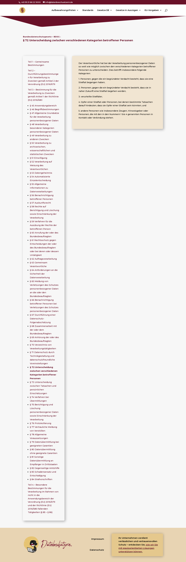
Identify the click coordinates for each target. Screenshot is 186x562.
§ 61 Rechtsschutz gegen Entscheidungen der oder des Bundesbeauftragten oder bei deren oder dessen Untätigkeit (44, 247)
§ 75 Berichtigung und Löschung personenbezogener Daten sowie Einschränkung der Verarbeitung (44, 412)
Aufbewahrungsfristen (64, 10)
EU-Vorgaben (152, 10)
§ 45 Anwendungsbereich (43, 105)
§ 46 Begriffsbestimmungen (44, 109)
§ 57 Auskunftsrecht (40, 203)
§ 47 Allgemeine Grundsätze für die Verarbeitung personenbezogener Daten (44, 117)
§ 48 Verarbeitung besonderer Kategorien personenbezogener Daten (44, 128)
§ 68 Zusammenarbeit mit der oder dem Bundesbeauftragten (43, 330)
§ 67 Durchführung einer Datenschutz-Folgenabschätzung (43, 319)
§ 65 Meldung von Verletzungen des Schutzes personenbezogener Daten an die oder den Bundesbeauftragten (44, 289)
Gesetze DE (103, 10)
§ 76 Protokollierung (40, 423)
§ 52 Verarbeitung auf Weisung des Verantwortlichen (41, 165)
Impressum (97, 539)
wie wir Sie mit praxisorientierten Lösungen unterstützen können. (138, 548)
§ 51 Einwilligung (38, 158)
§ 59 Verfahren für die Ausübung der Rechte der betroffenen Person (43, 225)
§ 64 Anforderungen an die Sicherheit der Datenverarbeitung (44, 274)
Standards (87, 10)
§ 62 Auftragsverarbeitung (43, 259)
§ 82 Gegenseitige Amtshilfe (44, 468)
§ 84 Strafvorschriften (41, 479)
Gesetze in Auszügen (127, 10)
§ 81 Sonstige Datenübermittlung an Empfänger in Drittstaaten (43, 461)
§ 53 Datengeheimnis (41, 173)
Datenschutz (97, 549)
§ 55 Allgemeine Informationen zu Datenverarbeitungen (41, 188)
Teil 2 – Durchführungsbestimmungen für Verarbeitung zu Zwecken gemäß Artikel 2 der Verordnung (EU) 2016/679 (43, 77)
